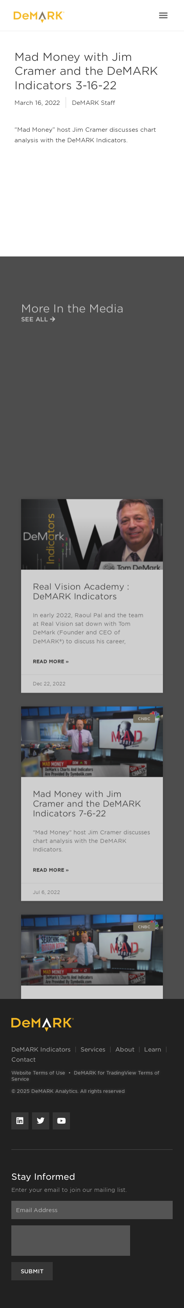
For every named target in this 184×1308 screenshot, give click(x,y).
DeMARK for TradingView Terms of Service (85, 1075)
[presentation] (70, 1240)
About (124, 1049)
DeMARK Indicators (41, 1049)
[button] (163, 15)
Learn (152, 1049)
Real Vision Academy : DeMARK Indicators (81, 828)
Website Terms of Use (38, 1072)
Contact (23, 1059)
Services (92, 1049)
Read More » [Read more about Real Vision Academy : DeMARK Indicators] (51, 898)
